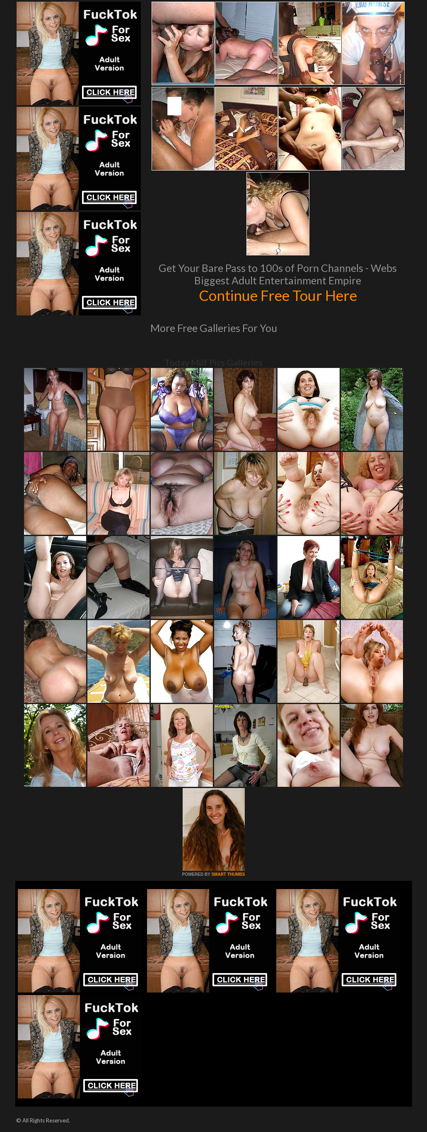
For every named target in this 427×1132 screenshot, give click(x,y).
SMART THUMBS (228, 874)
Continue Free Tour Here (278, 295)
